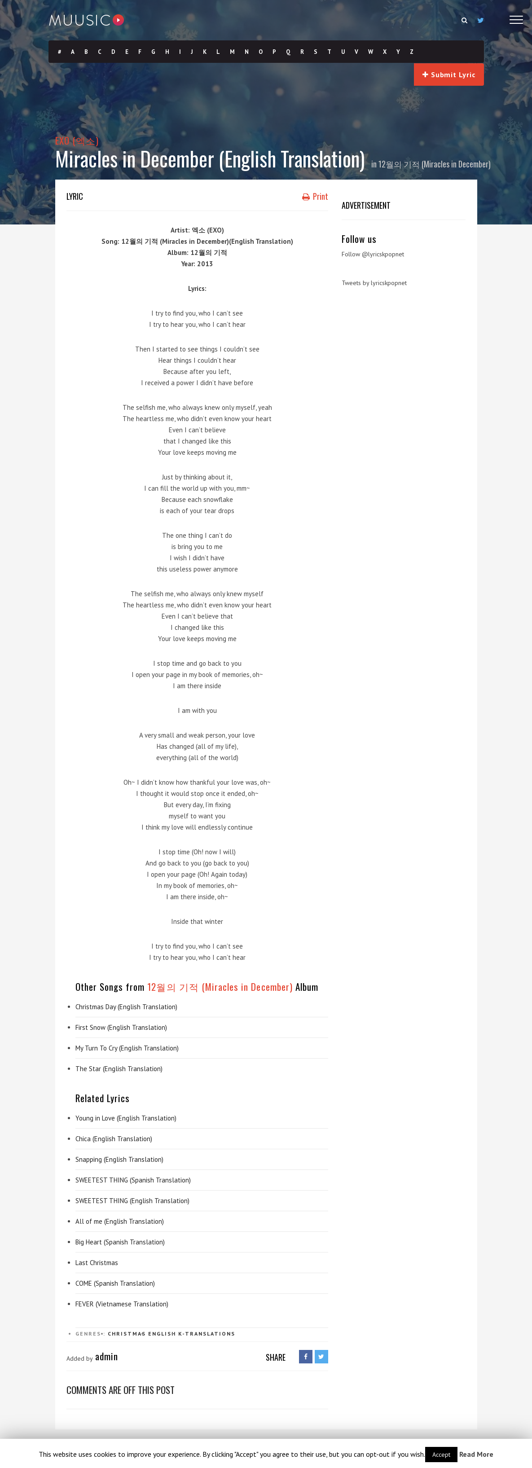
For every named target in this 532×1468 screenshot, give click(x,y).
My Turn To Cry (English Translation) (127, 1048)
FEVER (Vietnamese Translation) (121, 1304)
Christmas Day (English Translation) (126, 1006)
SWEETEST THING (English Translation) (132, 1200)
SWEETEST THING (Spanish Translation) (133, 1180)
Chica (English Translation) (113, 1138)
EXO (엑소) (77, 140)
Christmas (127, 1333)
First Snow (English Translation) (121, 1027)
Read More (476, 1454)
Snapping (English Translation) (119, 1159)
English (162, 1333)
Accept (441, 1454)
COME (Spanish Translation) (115, 1283)
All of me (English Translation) (119, 1221)
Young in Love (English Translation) (125, 1118)
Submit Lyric (448, 74)
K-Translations (206, 1333)
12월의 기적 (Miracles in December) (434, 164)
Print (315, 196)
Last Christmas (96, 1262)
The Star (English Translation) (119, 1068)
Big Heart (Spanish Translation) (120, 1242)
